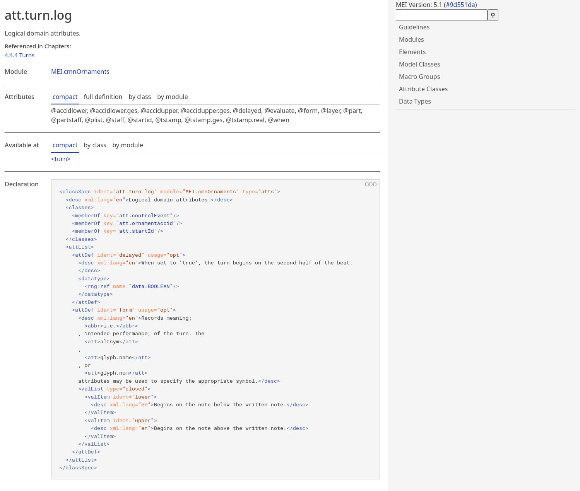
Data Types (415, 101)
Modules (411, 39)
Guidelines (414, 27)
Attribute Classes (423, 89)
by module (172, 96)
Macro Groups (419, 76)
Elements (412, 52)
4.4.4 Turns (19, 55)
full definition (103, 96)
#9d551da (460, 4)
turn (61, 159)
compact (65, 96)
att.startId (136, 230)
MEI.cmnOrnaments (80, 71)
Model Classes (419, 64)
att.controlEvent (144, 215)
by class (139, 96)
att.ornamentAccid (146, 223)
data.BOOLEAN (151, 286)
